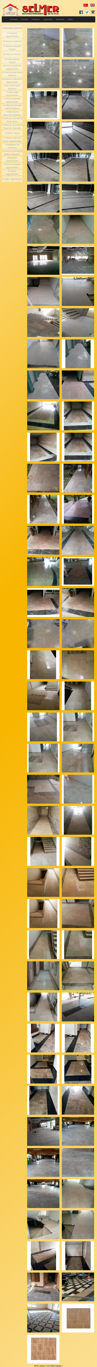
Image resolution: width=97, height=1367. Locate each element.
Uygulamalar (47, 19)
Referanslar (60, 19)
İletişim (70, 19)
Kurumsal (24, 19)
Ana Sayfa (14, 19)
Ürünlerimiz (35, 19)
